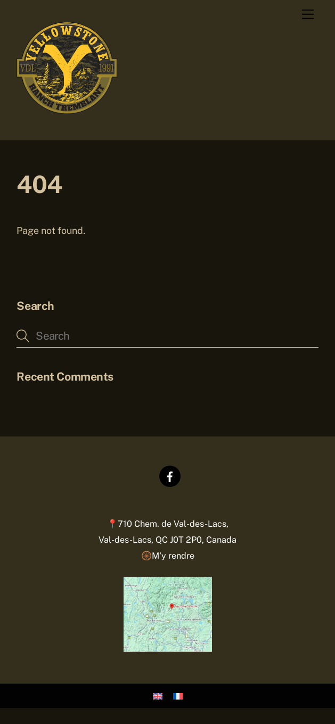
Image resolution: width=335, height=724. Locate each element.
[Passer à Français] (178, 696)
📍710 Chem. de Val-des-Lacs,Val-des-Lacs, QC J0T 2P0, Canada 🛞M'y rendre (167, 539)
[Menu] (307, 14)
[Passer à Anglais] (158, 696)
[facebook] (170, 475)
